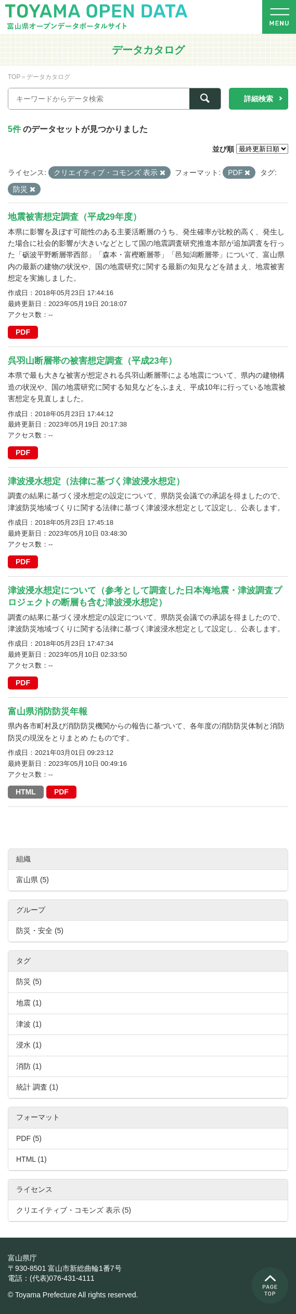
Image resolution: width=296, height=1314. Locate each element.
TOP (14, 77)
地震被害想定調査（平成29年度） (74, 217)
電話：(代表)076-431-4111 (51, 1278)
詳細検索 (258, 99)
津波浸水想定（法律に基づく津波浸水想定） (96, 481)
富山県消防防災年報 (47, 711)
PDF (23, 332)
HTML (26, 792)
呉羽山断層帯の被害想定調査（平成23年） (92, 361)
